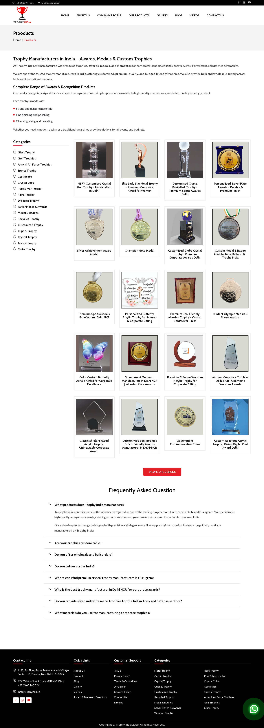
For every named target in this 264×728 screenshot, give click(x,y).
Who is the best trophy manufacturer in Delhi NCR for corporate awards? (104, 589)
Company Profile (109, 15)
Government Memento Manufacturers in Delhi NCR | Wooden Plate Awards (139, 381)
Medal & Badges (28, 212)
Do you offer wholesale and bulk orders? (80, 554)
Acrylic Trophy (27, 243)
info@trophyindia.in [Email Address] (29, 691)
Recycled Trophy (28, 218)
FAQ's (117, 670)
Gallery (162, 15)
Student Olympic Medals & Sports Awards (230, 315)
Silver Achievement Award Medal (94, 252)
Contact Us (215, 15)
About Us (83, 15)
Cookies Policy (122, 691)
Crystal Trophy (27, 237)
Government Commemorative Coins (185, 442)
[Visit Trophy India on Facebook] (238, 2)
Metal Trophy (26, 249)
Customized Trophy (30, 224)
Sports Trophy (27, 170)
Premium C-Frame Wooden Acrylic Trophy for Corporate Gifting (185, 381)
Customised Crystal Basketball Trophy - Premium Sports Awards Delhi (185, 189)
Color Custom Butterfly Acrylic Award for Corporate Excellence (94, 381)
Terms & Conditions (125, 681)
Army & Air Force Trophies (35, 164)
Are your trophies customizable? (75, 542)
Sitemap (118, 702)
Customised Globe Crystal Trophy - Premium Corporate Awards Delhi (185, 254)
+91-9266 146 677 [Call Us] (28, 685)
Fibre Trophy (26, 194)
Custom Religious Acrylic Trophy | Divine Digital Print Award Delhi (230, 444)
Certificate (25, 176)
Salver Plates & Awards (32, 206)
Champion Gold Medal (139, 250)
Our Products (139, 15)
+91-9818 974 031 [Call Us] (24, 2)
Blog (178, 15)
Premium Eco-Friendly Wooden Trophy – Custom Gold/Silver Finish (185, 317)
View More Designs (162, 471)
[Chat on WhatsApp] (254, 708)
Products (79, 675)
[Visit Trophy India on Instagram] (244, 2)
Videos (194, 15)
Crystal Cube (26, 182)
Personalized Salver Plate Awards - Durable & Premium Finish (230, 187)
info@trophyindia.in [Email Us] (50, 2)
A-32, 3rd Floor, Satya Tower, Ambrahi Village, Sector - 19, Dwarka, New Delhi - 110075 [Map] (43, 672)
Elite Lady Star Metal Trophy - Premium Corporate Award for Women (140, 187)
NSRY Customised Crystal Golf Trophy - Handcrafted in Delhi (94, 187)
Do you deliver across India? (71, 566)
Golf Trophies (27, 158)
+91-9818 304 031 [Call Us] (52, 680)
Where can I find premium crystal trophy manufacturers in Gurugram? (101, 577)
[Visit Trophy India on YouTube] (249, 2)
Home (65, 15)
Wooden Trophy (28, 200)
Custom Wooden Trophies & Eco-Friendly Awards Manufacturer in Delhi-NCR (139, 444)
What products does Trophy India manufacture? (86, 504)
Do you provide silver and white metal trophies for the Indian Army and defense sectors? (115, 600)
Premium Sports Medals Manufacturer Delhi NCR (94, 315)
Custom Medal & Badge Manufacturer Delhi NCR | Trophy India (230, 254)
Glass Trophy (26, 152)
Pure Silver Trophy (29, 188)
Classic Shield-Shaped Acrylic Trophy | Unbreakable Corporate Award (94, 446)
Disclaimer (120, 686)
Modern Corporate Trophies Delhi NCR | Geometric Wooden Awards (230, 381)
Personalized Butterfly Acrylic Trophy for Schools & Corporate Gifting (139, 317)
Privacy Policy (122, 675)
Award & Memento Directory (90, 697)
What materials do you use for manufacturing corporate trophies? (99, 612)
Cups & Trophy (27, 231)
